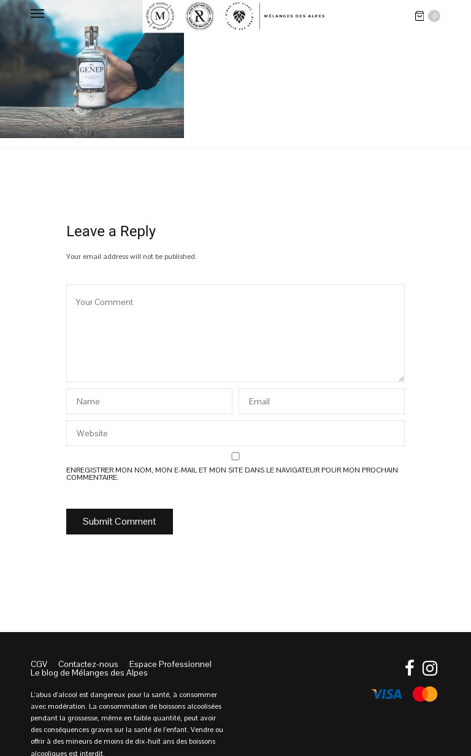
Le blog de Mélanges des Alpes (89, 672)
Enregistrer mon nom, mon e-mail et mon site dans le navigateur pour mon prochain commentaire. (232, 473)
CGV (39, 664)
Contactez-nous (88, 664)
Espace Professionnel (170, 664)
